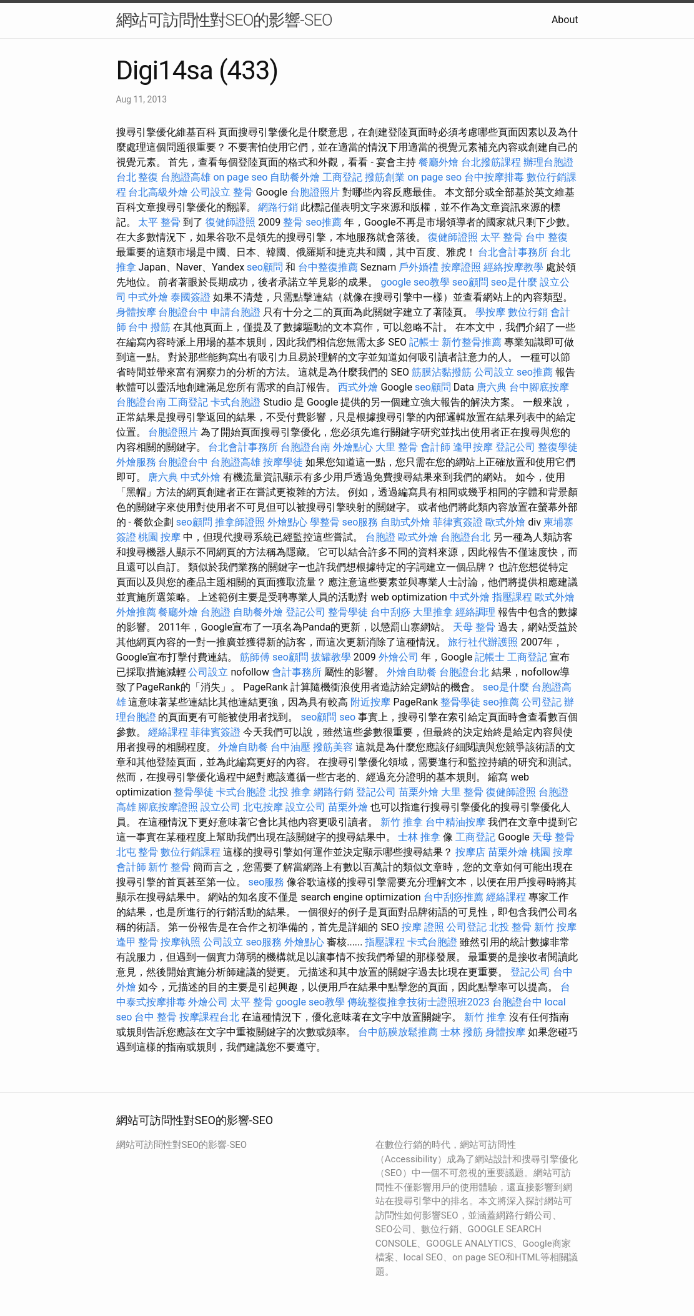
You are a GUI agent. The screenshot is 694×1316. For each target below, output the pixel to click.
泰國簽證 (191, 297)
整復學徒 (558, 447)
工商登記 (342, 177)
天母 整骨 (474, 627)
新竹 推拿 (401, 822)
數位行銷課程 (191, 852)
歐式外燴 (505, 522)
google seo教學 (414, 282)
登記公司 (515, 447)
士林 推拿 (419, 837)
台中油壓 (290, 747)
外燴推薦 (136, 612)
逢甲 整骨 (137, 942)
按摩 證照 (423, 927)
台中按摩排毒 (494, 177)
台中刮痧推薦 (453, 897)
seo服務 (360, 522)
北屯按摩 (263, 807)
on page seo (240, 177)
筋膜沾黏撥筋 (442, 372)
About (565, 20)
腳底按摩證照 (168, 807)
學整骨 (325, 522)
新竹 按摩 (555, 927)
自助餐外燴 (295, 177)
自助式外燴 (405, 522)
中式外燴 (148, 297)
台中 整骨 (155, 1017)
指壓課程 (512, 597)
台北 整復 (137, 177)
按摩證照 (461, 267)
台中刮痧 (390, 612)
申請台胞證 (235, 312)
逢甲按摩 (473, 447)
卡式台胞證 (235, 402)
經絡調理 (475, 612)
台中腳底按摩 (539, 387)
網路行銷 (278, 207)
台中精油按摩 (455, 822)
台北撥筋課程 (491, 162)
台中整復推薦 (328, 267)
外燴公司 (399, 657)
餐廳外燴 (439, 162)
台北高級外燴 (158, 192)
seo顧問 (265, 267)
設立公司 (220, 807)
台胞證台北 (465, 537)
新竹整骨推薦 (472, 342)
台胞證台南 (141, 402)
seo (347, 717)
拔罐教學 (331, 657)
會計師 (435, 447)
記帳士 (424, 342)
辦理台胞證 (548, 162)
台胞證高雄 (186, 177)
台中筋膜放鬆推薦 (398, 1032)
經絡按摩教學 (513, 267)
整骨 (243, 192)
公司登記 (542, 702)
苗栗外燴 (419, 792)
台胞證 (380, 537)
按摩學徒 (283, 462)
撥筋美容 (333, 747)
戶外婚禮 (419, 267)
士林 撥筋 (461, 1032)
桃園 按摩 (159, 537)
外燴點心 (353, 447)
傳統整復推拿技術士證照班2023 (418, 1002)
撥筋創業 (385, 177)
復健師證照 (230, 222)
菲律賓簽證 (458, 522)
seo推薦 (323, 222)
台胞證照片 (315, 192)
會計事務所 (297, 672)
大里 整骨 (396, 447)
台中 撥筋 (149, 327)
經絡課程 (168, 732)
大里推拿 (433, 612)
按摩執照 (181, 942)
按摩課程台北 (209, 1017)
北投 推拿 (290, 792)
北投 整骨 (510, 927)
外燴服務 (136, 462)
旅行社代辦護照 (483, 642)
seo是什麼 (514, 282)
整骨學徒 (348, 612)
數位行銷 (528, 312)
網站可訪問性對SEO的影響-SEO (224, 20)
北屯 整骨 (137, 852)
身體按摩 (136, 312)
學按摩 (490, 312)
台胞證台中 (183, 312)
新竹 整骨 (169, 867)
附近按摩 (370, 702)
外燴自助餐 (412, 672)
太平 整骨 (159, 222)
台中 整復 (546, 237)
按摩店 (470, 852)
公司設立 (211, 192)
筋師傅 (255, 657)
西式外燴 (358, 387)
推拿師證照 (240, 522)
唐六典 (492, 387)
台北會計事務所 (513, 252)
